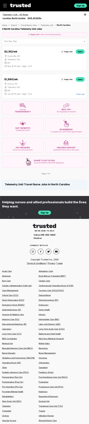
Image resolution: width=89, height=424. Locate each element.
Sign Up (80, 5)
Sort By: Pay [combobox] (10, 41)
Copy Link (67, 52)
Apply (80, 52)
